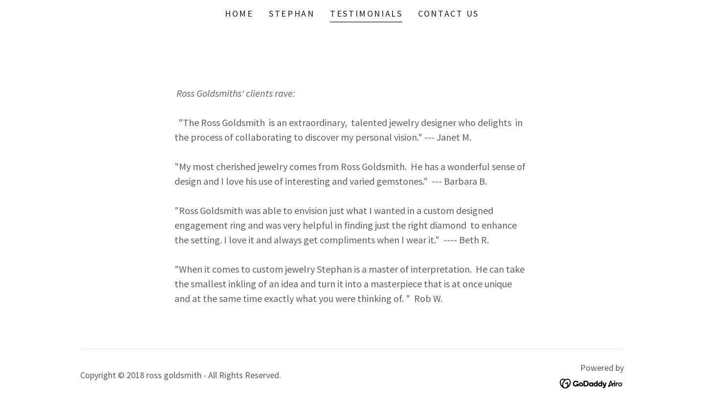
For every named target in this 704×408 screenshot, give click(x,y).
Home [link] (239, 13)
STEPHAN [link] (291, 13)
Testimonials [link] (366, 13)
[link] (592, 382)
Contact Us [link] (448, 13)
